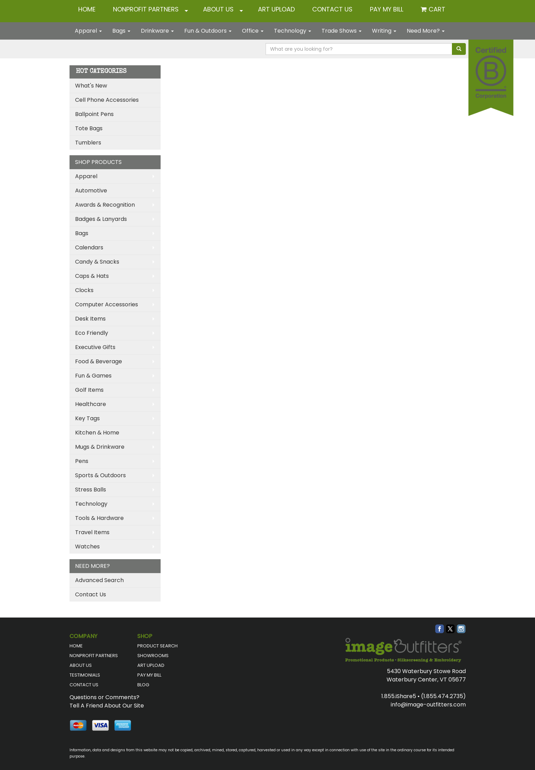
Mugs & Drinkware (99, 447)
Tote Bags (89, 128)
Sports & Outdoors (100, 475)
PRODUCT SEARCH (157, 646)
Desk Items (90, 319)
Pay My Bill (386, 9)
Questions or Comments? (104, 697)
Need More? (426, 31)
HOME (87, 9)
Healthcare (90, 404)
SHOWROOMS (153, 655)
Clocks (84, 290)
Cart (437, 9)
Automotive (91, 190)
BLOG (143, 684)
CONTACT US (332, 9)
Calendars (89, 247)
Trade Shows (342, 31)
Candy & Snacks (97, 262)
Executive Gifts (95, 347)
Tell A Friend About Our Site (107, 706)
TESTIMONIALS (85, 675)
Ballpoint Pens (94, 114)
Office (253, 31)
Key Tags (87, 418)
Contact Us (90, 594)
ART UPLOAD (276, 9)
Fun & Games (93, 376)
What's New (91, 86)
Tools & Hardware (99, 518)
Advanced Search (99, 580)
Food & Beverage (98, 361)
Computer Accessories (106, 304)
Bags (121, 31)
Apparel (88, 31)
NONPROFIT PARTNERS (146, 9)
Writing (384, 31)
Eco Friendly (91, 333)
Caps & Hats (92, 276)
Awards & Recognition (105, 205)
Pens (81, 461)
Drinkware (157, 31)
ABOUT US (218, 9)
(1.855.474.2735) (443, 696)
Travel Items (92, 532)
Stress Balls (90, 490)
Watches (87, 546)
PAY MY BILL (149, 675)
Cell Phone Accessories (107, 100)
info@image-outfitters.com (428, 705)
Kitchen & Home (97, 433)
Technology (292, 31)
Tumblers (88, 143)
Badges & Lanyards (101, 219)
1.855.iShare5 (398, 696)
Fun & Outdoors (208, 31)
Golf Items (89, 390)
